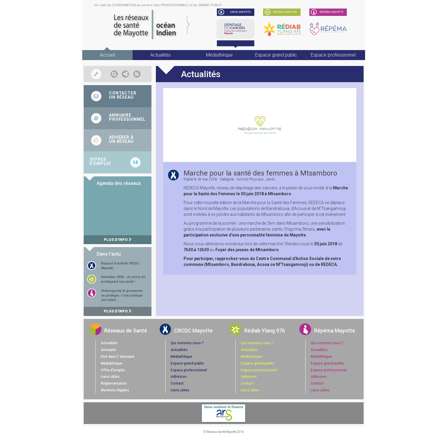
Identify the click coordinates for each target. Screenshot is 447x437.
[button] (114, 74)
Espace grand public (276, 55)
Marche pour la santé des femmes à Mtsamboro (260, 173)
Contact (177, 383)
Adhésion (179, 377)
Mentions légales (115, 390)
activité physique (250, 179)
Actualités (160, 55)
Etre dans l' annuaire (117, 357)
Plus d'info (117, 239)
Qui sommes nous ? (187, 343)
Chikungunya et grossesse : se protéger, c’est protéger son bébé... (122, 295)
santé (270, 179)
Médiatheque (111, 363)
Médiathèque (219, 55)
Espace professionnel (333, 55)
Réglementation (114, 383)
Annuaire (108, 350)
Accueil (107, 55)
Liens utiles (110, 377)
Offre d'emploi (113, 370)
